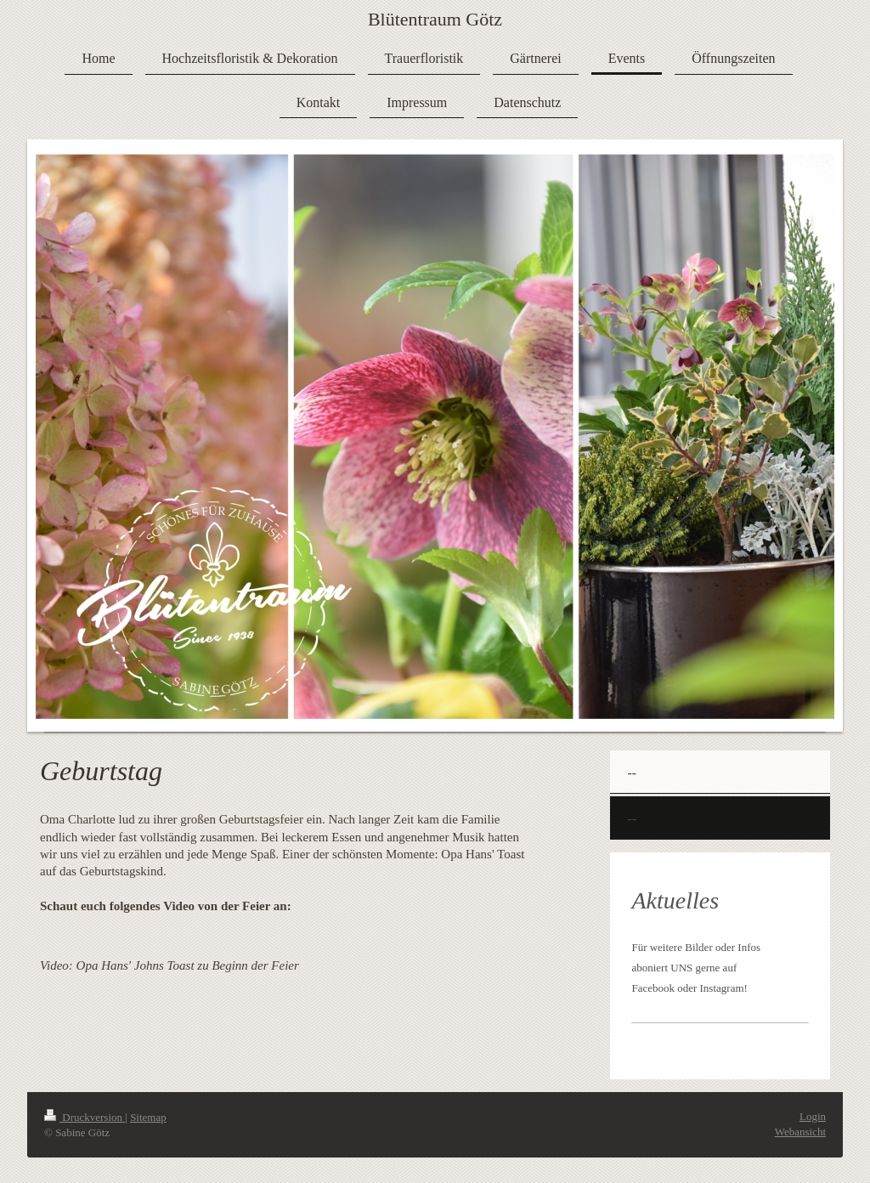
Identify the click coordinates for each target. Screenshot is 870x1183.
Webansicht (800, 1131)
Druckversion (84, 1117)
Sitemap (148, 1117)
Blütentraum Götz (435, 19)
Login (812, 1116)
